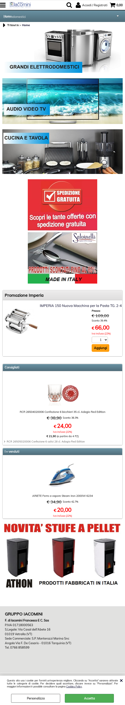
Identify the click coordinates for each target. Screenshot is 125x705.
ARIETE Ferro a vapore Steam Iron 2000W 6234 (62, 496)
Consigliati (12, 367)
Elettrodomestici (15, 17)
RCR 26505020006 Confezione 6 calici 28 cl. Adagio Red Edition (46, 441)
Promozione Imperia (24, 295)
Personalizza (36, 698)
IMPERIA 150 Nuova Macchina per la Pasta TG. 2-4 (81, 305)
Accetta (89, 698)
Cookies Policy (74, 686)
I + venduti (12, 451)
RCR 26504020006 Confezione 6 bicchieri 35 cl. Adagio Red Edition (62, 412)
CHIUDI (121, 680)
